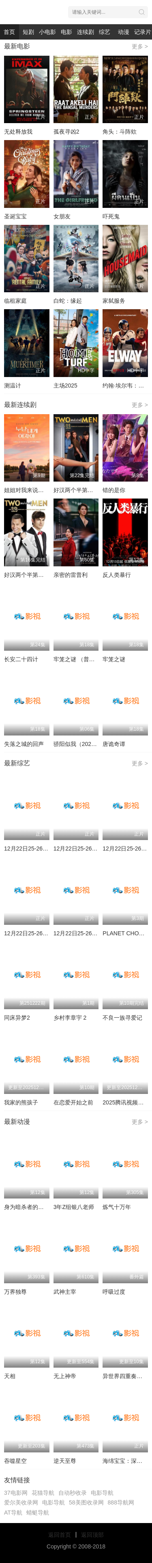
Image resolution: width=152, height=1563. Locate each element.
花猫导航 (43, 1493)
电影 (66, 32)
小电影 (47, 32)
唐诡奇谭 (114, 744)
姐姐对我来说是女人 (29, 490)
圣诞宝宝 (15, 216)
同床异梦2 (17, 1017)
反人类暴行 (117, 575)
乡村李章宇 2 (70, 1017)
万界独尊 (15, 1292)
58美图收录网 (86, 1502)
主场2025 (65, 385)
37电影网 (16, 1493)
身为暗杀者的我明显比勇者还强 (43, 1207)
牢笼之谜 (114, 659)
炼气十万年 (117, 1207)
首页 (9, 32)
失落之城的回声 (24, 744)
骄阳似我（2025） (77, 744)
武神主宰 (65, 1292)
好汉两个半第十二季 (29, 575)
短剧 (28, 32)
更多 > (140, 46)
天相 (9, 1376)
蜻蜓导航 (37, 1512)
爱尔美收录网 (21, 1502)
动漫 (123, 32)
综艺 (104, 32)
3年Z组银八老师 (74, 1207)
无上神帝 (65, 1376)
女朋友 (62, 216)
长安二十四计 (21, 659)
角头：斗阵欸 (120, 131)
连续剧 (85, 32)
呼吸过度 (114, 1292)
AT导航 (13, 1512)
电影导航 (102, 1493)
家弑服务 (114, 301)
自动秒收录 (72, 1493)
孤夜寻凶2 (66, 131)
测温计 (12, 385)
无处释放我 (18, 131)
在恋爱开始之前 (73, 1102)
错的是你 (114, 490)
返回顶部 (92, 1535)
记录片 (142, 32)
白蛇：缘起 (68, 301)
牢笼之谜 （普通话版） (83, 659)
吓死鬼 (111, 216)
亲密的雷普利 (71, 575)
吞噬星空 (15, 1461)
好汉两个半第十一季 (79, 490)
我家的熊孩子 (21, 1102)
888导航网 (121, 1502)
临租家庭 (15, 301)
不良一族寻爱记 (122, 1017)
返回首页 (59, 1535)
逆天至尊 (65, 1461)
